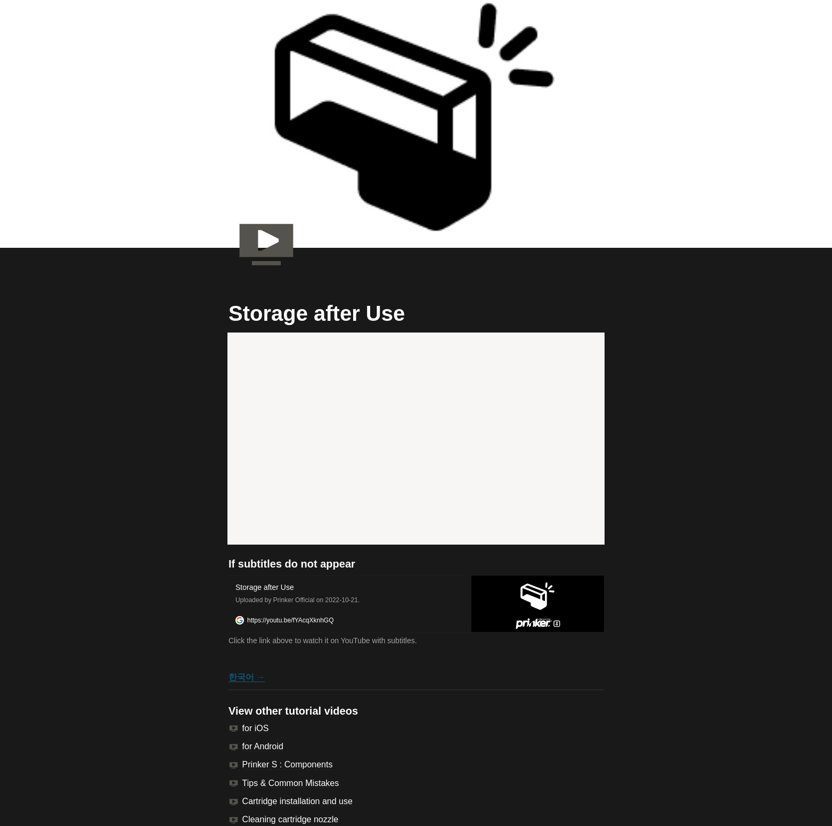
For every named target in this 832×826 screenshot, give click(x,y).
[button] (416, 604)
